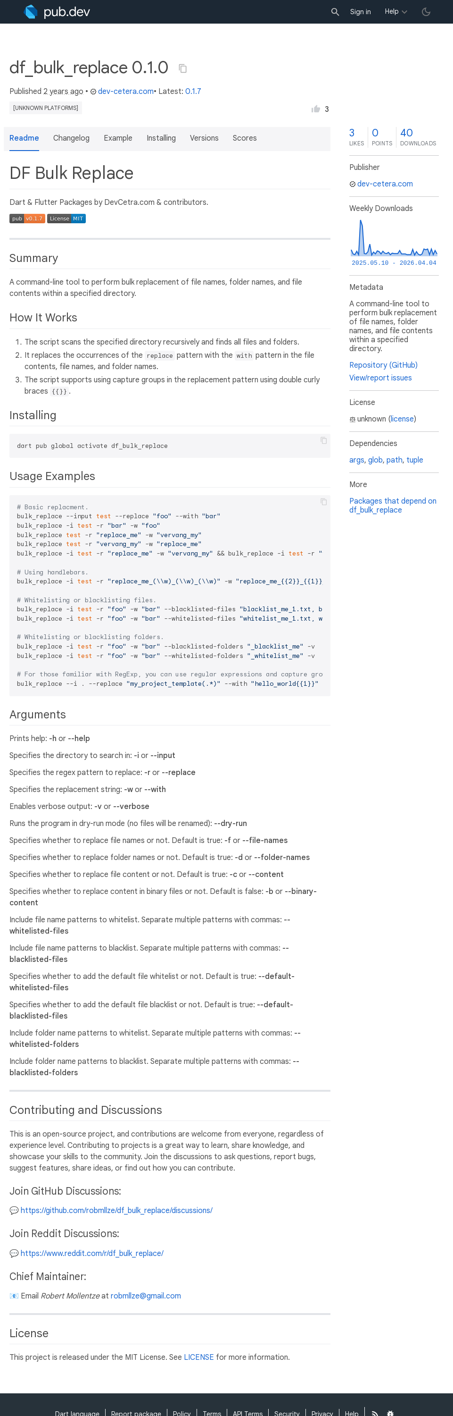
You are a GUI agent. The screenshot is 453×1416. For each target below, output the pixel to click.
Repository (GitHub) (383, 365)
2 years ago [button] (63, 91)
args (356, 460)
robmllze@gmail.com (146, 1296)
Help (392, 11)
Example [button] (118, 138)
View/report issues (380, 378)
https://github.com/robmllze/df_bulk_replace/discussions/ (117, 1210)
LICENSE (199, 1357)
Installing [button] (161, 138)
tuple (414, 460)
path (395, 460)
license (402, 419)
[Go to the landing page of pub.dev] (57, 12)
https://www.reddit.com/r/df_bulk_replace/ (92, 1253)
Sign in (360, 12)
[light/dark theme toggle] (426, 11)
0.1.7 (193, 91)
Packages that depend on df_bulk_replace (393, 506)
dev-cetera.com (122, 91)
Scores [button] (245, 138)
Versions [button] (204, 138)
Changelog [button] (71, 138)
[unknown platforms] (45, 107)
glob (375, 460)
